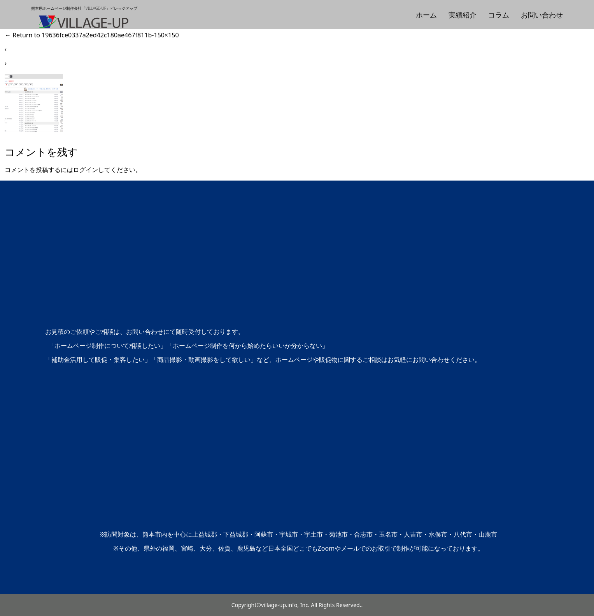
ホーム (426, 14)
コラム (498, 14)
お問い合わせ (542, 14)
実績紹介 (463, 14)
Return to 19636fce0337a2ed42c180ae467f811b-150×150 (92, 35)
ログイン (85, 169)
